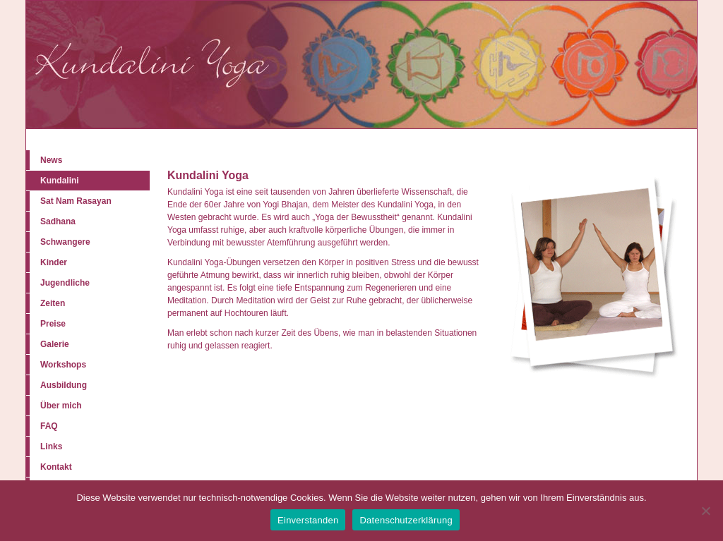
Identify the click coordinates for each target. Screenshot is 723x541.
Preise (53, 324)
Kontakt (56, 467)
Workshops (63, 365)
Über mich (61, 406)
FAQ (49, 426)
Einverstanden (307, 520)
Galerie (54, 344)
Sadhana (58, 221)
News (51, 160)
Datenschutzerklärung (405, 520)
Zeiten (52, 303)
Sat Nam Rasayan (76, 201)
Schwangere (65, 242)
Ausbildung (63, 385)
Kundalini (59, 181)
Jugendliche (65, 283)
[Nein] (705, 511)
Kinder (53, 262)
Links (51, 446)
